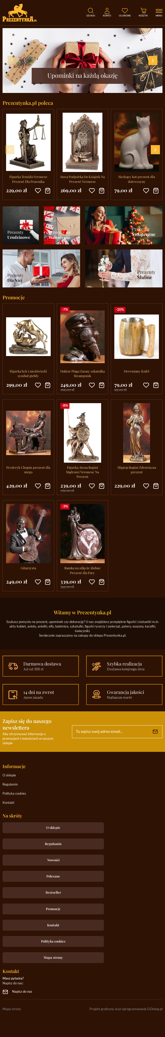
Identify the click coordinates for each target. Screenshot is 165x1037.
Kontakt (8, 803)
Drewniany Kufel (136, 371)
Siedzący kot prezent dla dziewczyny (136, 178)
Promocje (53, 909)
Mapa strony (53, 957)
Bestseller (53, 892)
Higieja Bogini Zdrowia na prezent (137, 469)
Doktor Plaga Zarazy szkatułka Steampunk (82, 373)
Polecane (53, 876)
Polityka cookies (14, 793)
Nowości (53, 860)
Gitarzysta (28, 568)
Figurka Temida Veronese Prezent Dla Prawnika (28, 178)
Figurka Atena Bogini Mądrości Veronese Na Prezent (82, 472)
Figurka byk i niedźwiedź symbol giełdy (28, 373)
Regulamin (10, 784)
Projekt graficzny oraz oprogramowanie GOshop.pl (125, 1009)
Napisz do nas (22, 991)
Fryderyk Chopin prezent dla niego (28, 469)
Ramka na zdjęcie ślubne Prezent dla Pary (82, 570)
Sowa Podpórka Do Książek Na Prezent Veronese (82, 178)
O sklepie (9, 775)
